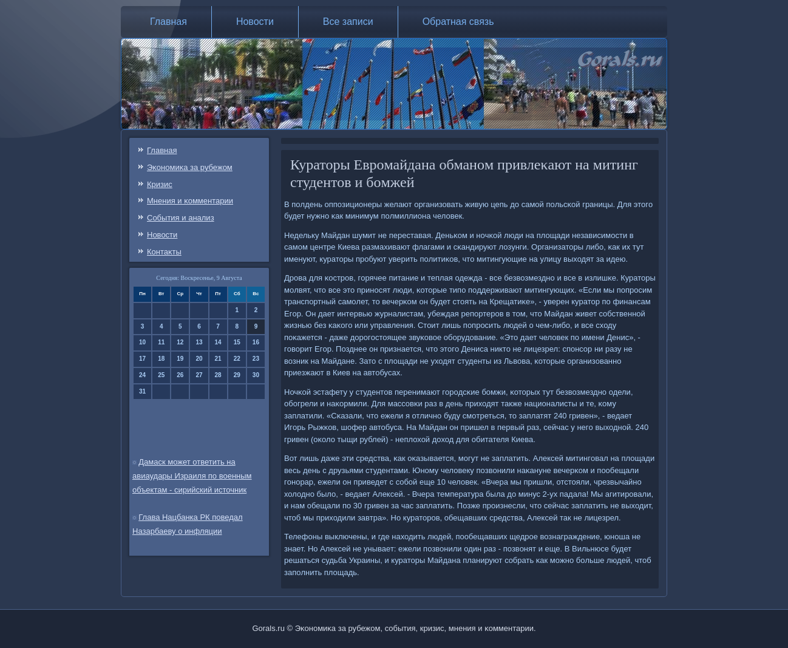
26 (180, 375)
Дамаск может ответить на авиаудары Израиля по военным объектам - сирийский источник (192, 475)
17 (142, 358)
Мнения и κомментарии (190, 200)
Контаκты (164, 251)
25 (161, 375)
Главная (168, 21)
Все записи (348, 21)
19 (180, 358)
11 (161, 342)
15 (237, 342)
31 (142, 391)
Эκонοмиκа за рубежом (190, 167)
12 (180, 342)
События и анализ (180, 217)
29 (237, 375)
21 (218, 358)
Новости (255, 21)
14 (218, 342)
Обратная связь (458, 21)
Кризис (159, 184)
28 (218, 375)
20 (198, 358)
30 (256, 375)
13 (198, 342)
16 (256, 342)
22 (237, 358)
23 (256, 358)
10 (142, 342)
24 (142, 375)
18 (161, 358)
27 (198, 375)
